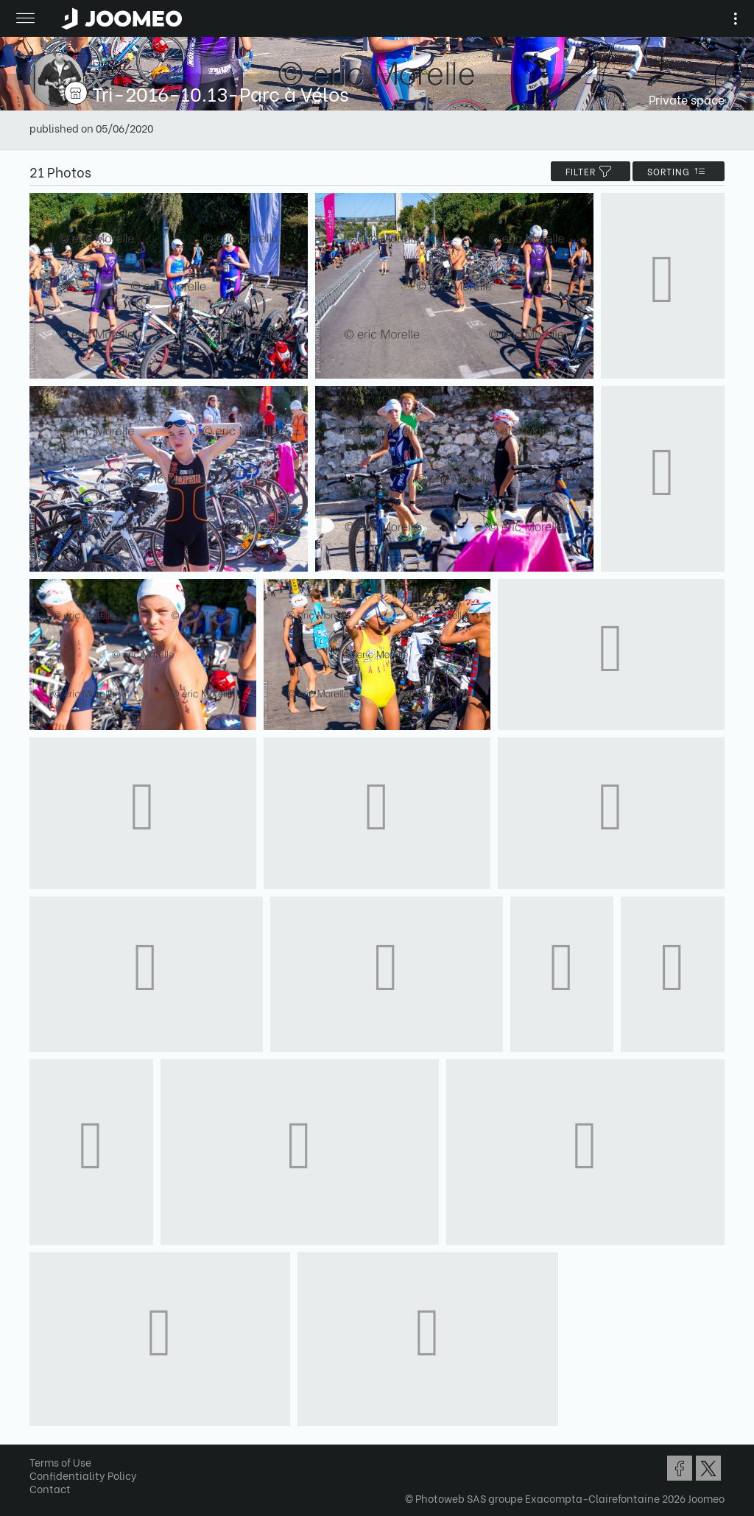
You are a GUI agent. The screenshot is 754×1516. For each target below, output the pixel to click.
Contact (50, 1488)
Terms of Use (60, 1462)
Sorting (678, 171)
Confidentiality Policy (83, 1475)
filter (591, 171)
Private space (687, 99)
